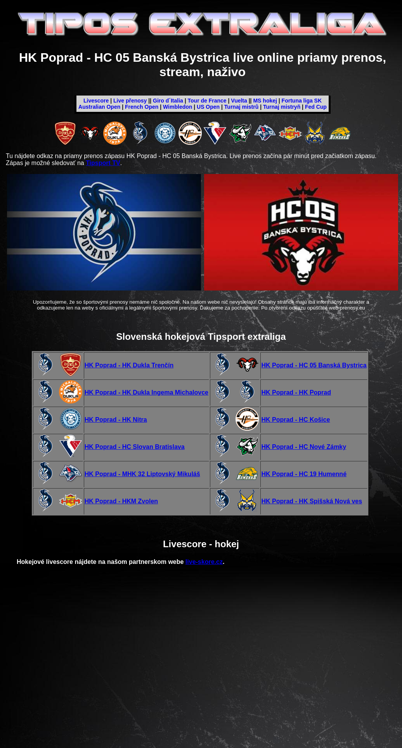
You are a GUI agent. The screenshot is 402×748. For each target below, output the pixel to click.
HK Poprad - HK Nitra (116, 419)
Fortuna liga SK (302, 100)
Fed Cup (316, 107)
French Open (141, 107)
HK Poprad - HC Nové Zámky (303, 447)
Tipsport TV (103, 163)
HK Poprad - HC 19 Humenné (304, 474)
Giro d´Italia (168, 100)
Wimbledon (177, 107)
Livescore (96, 100)
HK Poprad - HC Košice (295, 419)
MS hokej (265, 100)
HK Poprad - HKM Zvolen (121, 501)
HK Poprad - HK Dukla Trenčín (129, 365)
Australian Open (99, 107)
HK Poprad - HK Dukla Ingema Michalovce (146, 392)
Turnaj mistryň (281, 107)
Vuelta (239, 100)
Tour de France (207, 100)
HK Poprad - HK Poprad (296, 392)
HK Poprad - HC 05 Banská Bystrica (313, 365)
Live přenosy (130, 100)
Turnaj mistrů (241, 107)
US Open (208, 107)
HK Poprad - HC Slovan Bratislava (135, 447)
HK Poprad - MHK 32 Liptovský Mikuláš (142, 474)
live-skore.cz (204, 561)
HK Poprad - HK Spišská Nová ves (311, 501)
